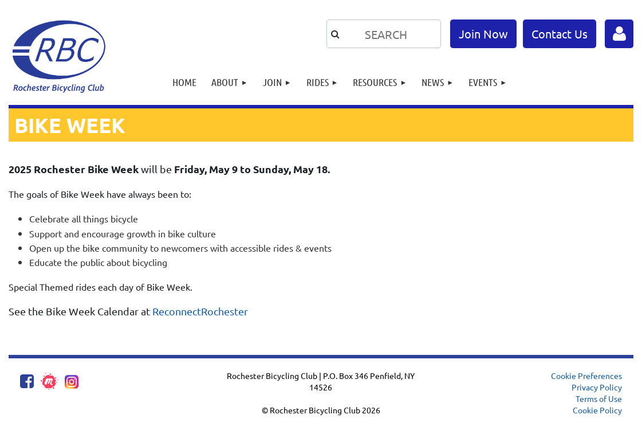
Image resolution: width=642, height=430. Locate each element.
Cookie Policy (597, 410)
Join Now (483, 33)
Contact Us (559, 33)
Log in (619, 33)
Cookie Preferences (586, 375)
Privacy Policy (597, 387)
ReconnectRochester (200, 311)
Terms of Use (599, 398)
